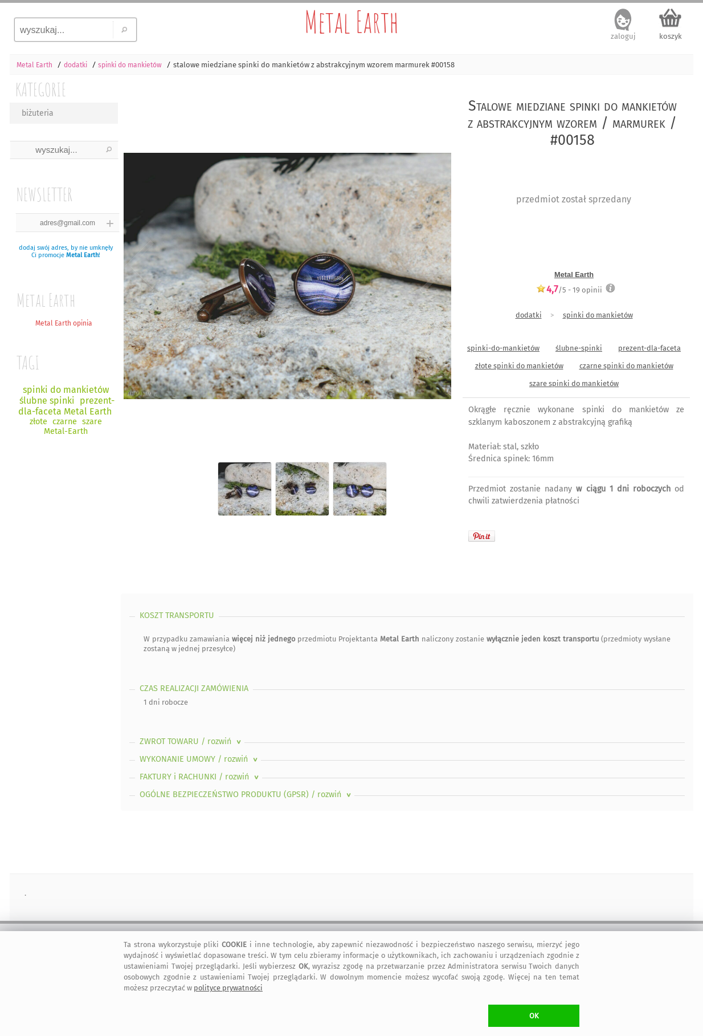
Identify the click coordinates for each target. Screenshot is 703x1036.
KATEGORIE (40, 89)
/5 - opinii (569, 290)
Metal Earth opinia (63, 323)
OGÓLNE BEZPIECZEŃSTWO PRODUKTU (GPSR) (246, 794)
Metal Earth (351, 21)
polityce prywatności (228, 988)
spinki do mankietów (598, 315)
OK (534, 1015)
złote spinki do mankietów (519, 365)
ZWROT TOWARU (191, 741)
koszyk (670, 36)
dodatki (529, 315)
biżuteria (38, 113)
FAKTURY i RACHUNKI (200, 777)
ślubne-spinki (578, 348)
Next (432, 267)
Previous (139, 267)
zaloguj (623, 36)
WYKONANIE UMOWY (200, 759)
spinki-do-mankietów (503, 348)
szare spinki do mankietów (574, 383)
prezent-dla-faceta (649, 348)
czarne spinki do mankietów (626, 365)
